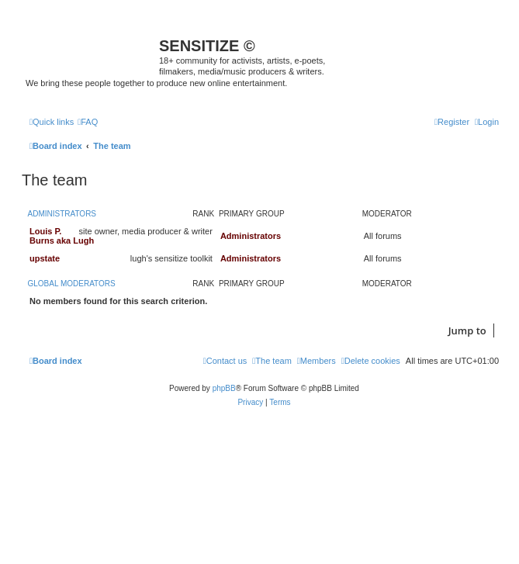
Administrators (62, 213)
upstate (44, 258)
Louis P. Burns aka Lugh (61, 236)
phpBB (224, 388)
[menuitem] (88, 121)
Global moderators (72, 283)
